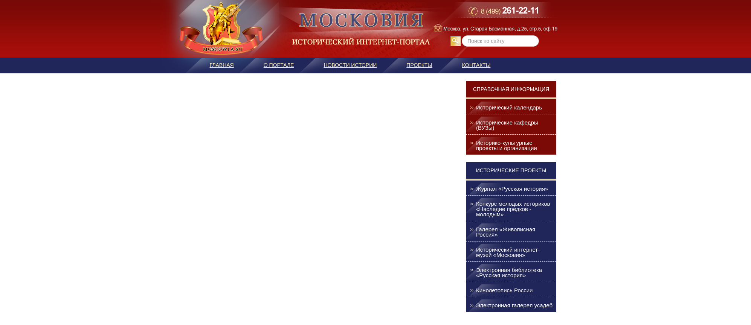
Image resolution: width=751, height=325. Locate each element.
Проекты (419, 65)
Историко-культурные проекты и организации (506, 145)
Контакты (476, 65)
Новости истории (350, 65)
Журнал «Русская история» (512, 188)
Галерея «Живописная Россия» (505, 232)
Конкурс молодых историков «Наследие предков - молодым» (513, 209)
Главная (222, 65)
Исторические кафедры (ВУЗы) (507, 125)
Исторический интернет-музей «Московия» (508, 252)
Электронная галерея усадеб (514, 305)
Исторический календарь (509, 107)
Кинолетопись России (504, 290)
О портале (279, 65)
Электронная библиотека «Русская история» (509, 272)
